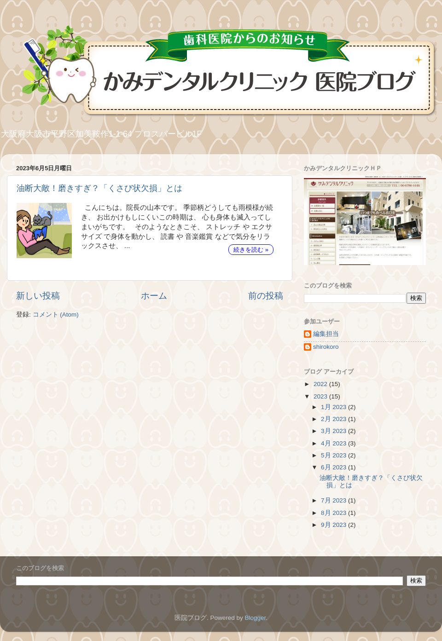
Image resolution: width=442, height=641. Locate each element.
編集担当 (326, 333)
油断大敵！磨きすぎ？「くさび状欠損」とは (99, 188)
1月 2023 (334, 407)
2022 (321, 384)
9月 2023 (334, 524)
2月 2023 (334, 419)
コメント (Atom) (56, 314)
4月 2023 (334, 443)
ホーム (154, 295)
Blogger (255, 617)
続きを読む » (250, 249)
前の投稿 (265, 295)
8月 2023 (334, 512)
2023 (321, 396)
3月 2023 (334, 430)
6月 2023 (334, 467)
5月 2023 (334, 455)
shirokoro (326, 346)
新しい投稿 (38, 295)
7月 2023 (334, 500)
